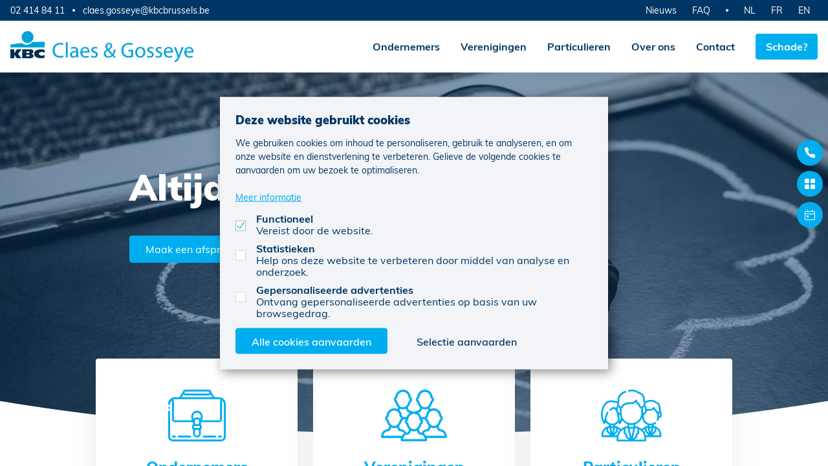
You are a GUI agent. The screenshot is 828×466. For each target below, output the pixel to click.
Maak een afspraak (192, 249)
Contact (715, 46)
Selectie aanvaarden (467, 341)
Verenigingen (494, 46)
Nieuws (661, 10)
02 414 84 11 (37, 10)
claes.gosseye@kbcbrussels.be (146, 10)
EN (804, 10)
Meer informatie (268, 196)
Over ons (653, 46)
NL (750, 10)
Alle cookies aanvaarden (311, 341)
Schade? (786, 46)
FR (777, 10)
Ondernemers (406, 46)
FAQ (701, 10)
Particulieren (579, 46)
